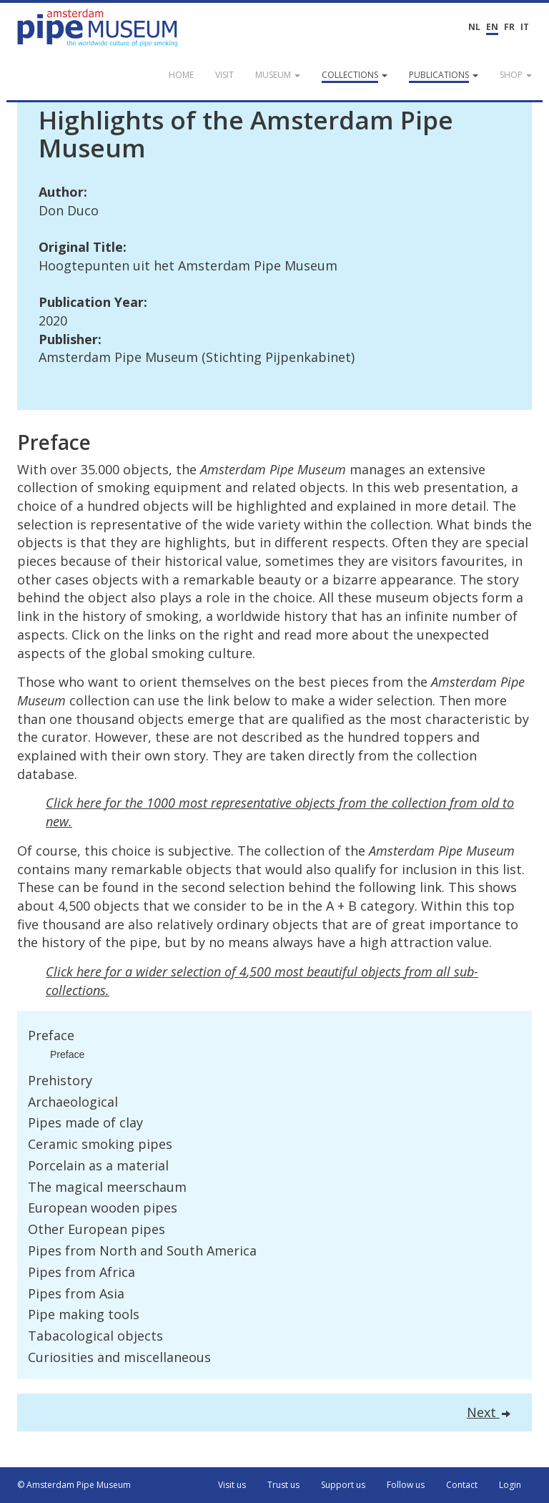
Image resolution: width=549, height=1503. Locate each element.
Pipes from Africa (81, 1272)
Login (510, 1485)
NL (474, 27)
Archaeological (73, 1101)
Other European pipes (96, 1229)
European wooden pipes (102, 1207)
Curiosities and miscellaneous (119, 1357)
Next (488, 1412)
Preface (51, 1035)
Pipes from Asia (76, 1293)
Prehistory (60, 1080)
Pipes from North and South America (142, 1250)
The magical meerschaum (107, 1186)
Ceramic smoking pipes (100, 1143)
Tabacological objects (95, 1335)
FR (509, 27)
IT (524, 27)
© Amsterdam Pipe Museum (74, 1485)
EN (492, 27)
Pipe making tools (83, 1314)
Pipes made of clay (85, 1122)
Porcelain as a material (98, 1165)
